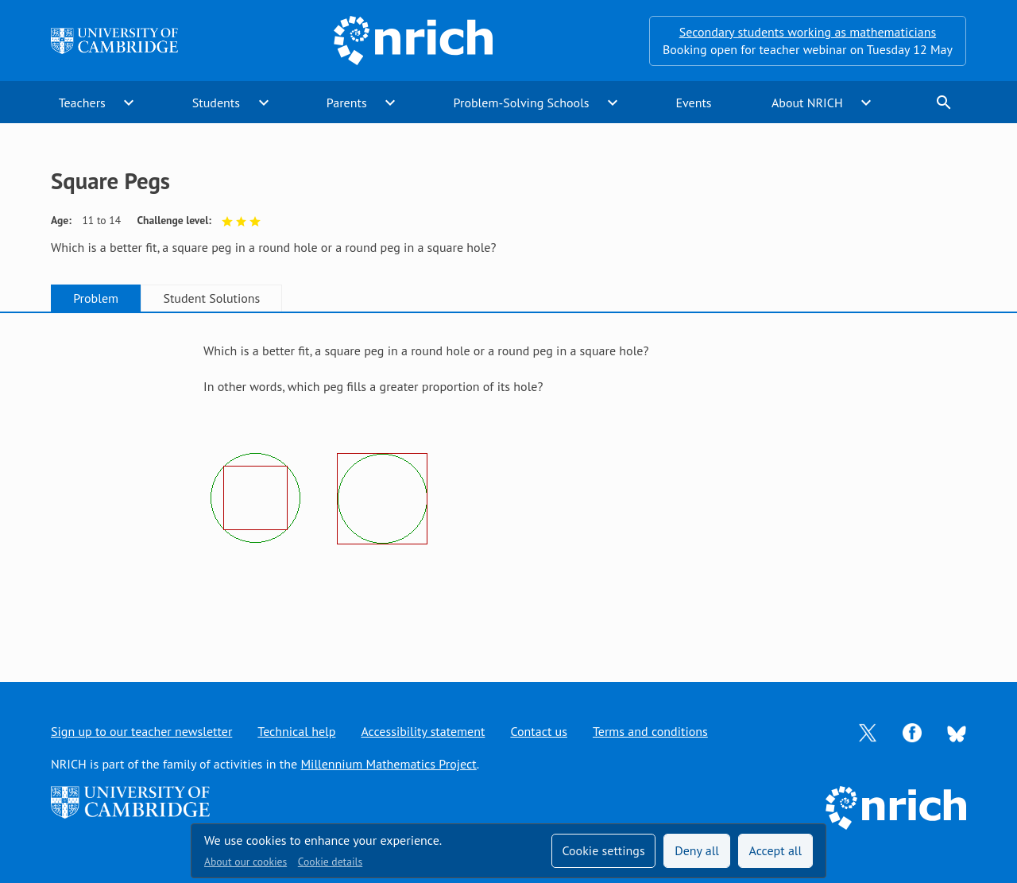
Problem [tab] (95, 298)
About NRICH (807, 102)
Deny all (697, 850)
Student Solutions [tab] (211, 298)
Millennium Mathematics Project (388, 764)
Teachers (82, 102)
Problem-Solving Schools (522, 102)
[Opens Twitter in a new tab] (867, 731)
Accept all (775, 850)
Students (216, 102)
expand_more (128, 102)
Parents (347, 102)
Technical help (296, 731)
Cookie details (330, 861)
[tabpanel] (508, 482)
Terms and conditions (650, 731)
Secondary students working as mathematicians (807, 32)
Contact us (538, 731)
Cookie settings (603, 850)
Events (693, 102)
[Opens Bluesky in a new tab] (956, 732)
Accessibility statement (423, 731)
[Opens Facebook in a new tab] (912, 731)
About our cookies (245, 861)
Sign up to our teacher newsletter (141, 731)
